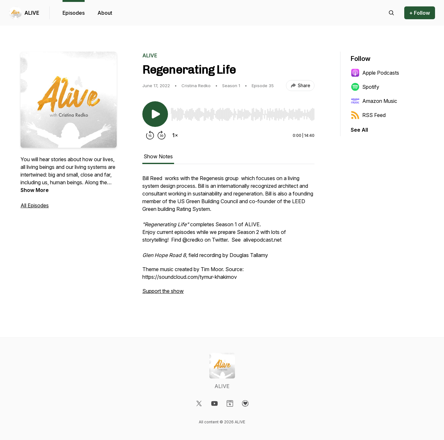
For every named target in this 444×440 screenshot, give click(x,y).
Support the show (163, 291)
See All (359, 130)
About (104, 13)
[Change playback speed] (175, 135)
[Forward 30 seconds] (161, 135)
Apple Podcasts (375, 72)
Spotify (365, 86)
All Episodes (35, 205)
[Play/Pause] (155, 114)
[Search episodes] (391, 13)
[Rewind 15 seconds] (150, 135)
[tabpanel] (228, 237)
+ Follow (419, 13)
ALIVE (31, 13)
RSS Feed (368, 115)
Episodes (74, 13)
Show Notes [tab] (158, 156)
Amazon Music (374, 100)
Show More (35, 190)
